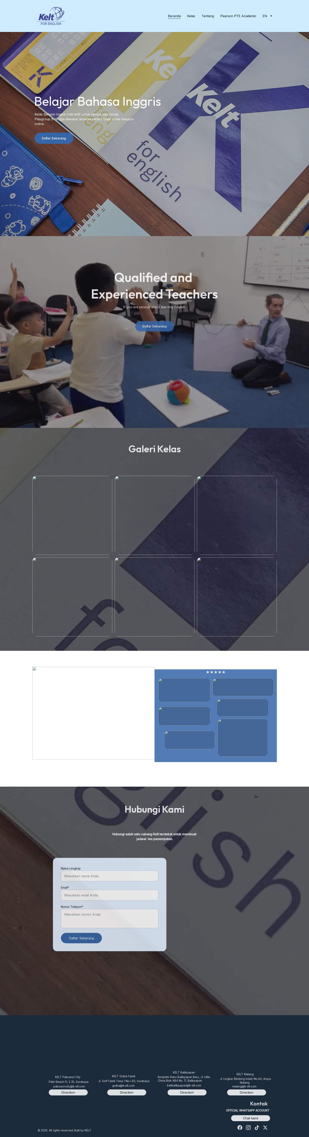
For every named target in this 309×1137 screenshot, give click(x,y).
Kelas (191, 16)
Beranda (174, 16)
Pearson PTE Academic (238, 16)
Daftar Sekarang (54, 139)
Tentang (208, 16)
